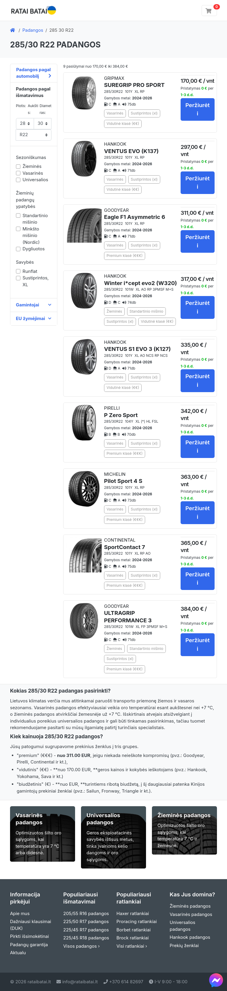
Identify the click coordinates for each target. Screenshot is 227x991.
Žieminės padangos (190, 906)
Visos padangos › (81, 946)
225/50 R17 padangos (86, 921)
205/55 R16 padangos (86, 913)
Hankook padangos (190, 937)
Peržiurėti (197, 109)
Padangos (32, 30)
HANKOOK (131, 148)
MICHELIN (123, 478)
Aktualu (18, 952)
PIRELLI (121, 412)
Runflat (29, 271)
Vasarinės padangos (191, 914)
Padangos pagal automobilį (33, 73)
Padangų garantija (29, 944)
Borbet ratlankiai (133, 930)
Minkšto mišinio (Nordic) (31, 235)
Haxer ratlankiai (132, 913)
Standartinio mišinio (35, 219)
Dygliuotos (33, 249)
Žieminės (31, 166)
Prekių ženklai (184, 945)
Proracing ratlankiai (136, 921)
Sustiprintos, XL (35, 281)
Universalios (35, 179)
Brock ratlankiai (132, 938)
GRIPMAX (134, 82)
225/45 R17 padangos (86, 930)
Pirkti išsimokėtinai (29, 936)
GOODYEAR (134, 214)
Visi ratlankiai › (131, 946)
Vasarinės (32, 173)
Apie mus (20, 913)
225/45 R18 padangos (86, 938)
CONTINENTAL (124, 544)
